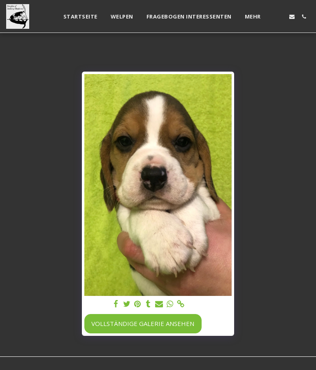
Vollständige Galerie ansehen (142, 323)
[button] (280, 16)
